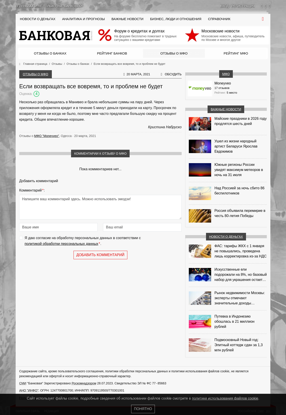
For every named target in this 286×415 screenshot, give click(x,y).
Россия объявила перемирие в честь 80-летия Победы (239, 213)
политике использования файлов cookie (225, 398)
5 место (232, 92)
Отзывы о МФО (174, 53)
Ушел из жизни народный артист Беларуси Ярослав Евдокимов (236, 146)
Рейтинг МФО (236, 53)
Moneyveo (222, 83)
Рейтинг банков (112, 53)
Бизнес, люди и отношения (175, 19)
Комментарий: (32, 190)
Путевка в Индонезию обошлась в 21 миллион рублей (234, 321)
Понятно (143, 409)
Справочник (219, 19)
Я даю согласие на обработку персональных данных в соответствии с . (83, 241)
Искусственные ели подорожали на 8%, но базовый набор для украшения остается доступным (240, 275)
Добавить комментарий (100, 255)
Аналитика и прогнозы (83, 19)
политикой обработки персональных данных (61, 244)
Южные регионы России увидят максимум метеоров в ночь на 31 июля (238, 170)
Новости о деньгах (226, 236)
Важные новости (127, 19)
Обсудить (173, 74)
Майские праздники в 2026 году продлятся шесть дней (240, 121)
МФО (226, 74)
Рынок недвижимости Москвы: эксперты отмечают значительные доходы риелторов (239, 298)
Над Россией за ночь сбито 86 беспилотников (239, 190)
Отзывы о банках (50, 53)
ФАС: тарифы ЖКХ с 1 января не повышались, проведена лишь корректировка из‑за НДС (240, 251)
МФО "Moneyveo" (46, 136)
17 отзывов (221, 88)
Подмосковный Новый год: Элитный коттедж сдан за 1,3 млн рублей (238, 345)
